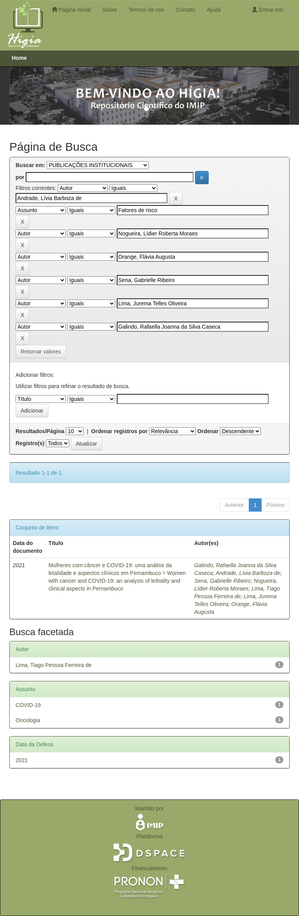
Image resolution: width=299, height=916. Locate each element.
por (20, 177)
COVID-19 (28, 705)
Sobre (109, 10)
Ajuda (214, 10)
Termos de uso (146, 10)
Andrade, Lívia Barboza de (248, 573)
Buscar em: (30, 165)
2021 (22, 760)
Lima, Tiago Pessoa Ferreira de (53, 665)
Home (19, 58)
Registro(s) (30, 443)
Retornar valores (41, 351)
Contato (185, 10)
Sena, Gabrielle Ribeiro (222, 581)
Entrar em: (271, 9)
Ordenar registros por (119, 431)
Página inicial (71, 9)
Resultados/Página (40, 431)
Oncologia (28, 720)
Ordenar (207, 431)
